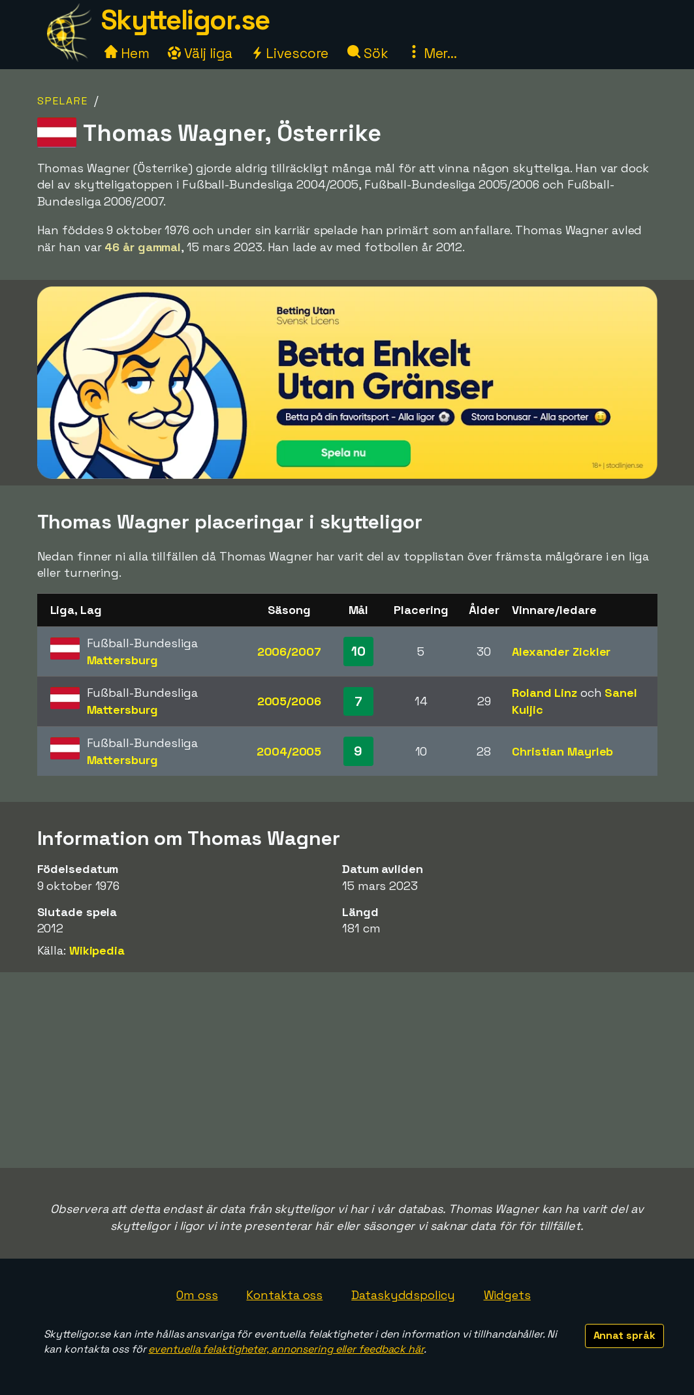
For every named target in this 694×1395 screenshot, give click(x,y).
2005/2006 (289, 701)
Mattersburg (122, 659)
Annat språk (624, 1335)
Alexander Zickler (561, 651)
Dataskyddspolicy (402, 1294)
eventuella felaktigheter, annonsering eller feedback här (285, 1349)
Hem (127, 53)
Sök (367, 53)
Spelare (62, 101)
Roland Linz (544, 692)
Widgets (507, 1294)
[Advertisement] (347, 1070)
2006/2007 (289, 651)
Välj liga (200, 53)
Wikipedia (97, 950)
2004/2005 (289, 751)
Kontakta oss (284, 1294)
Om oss (196, 1294)
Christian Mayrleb (562, 751)
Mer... (432, 53)
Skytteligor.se (185, 20)
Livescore (289, 53)
